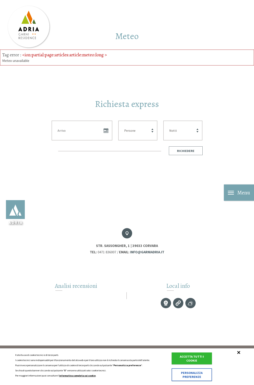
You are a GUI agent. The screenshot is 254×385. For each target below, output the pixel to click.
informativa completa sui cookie (77, 375)
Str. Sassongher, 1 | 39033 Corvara (127, 245)
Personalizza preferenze (192, 375)
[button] (186, 150)
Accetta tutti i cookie (192, 358)
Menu (239, 192)
